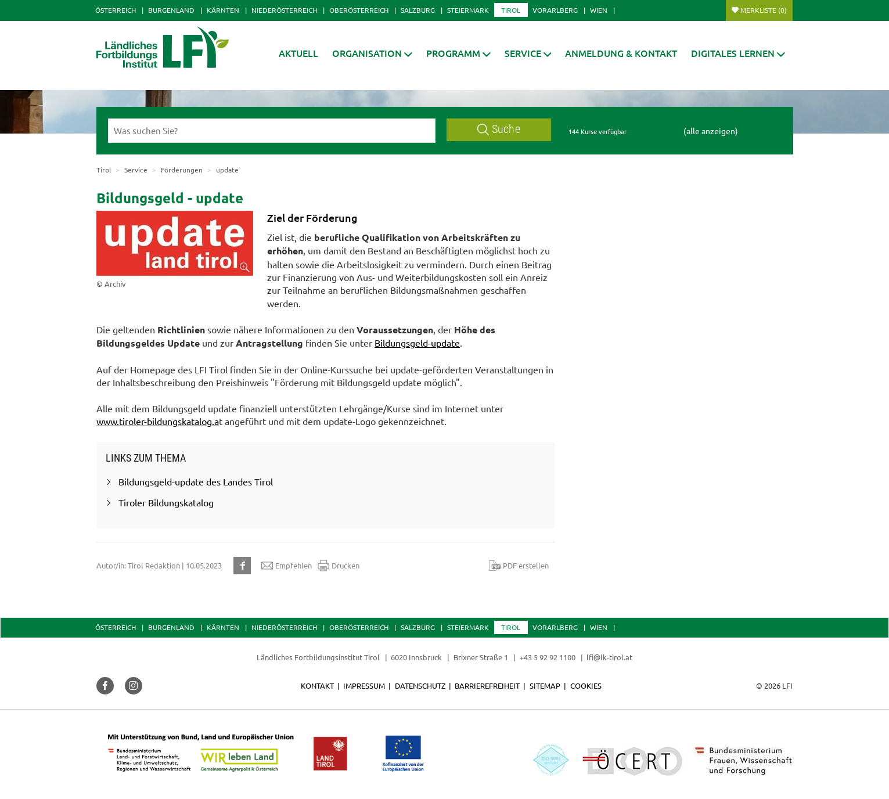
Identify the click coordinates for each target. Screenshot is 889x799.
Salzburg (418, 10)
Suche (498, 129)
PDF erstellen (519, 565)
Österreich (115, 10)
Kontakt (317, 685)
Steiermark (468, 10)
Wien (598, 10)
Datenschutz (420, 685)
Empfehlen (286, 565)
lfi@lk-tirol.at (609, 657)
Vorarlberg (555, 10)
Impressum (364, 685)
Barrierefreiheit (487, 685)
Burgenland (171, 10)
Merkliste (763, 10)
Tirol (510, 10)
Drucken (338, 565)
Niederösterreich (284, 10)
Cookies (586, 685)
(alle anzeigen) (710, 130)
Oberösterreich (358, 10)
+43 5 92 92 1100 (547, 657)
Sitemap (545, 685)
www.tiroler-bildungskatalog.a (157, 421)
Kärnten (223, 10)
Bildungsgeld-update (417, 342)
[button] (458, 53)
